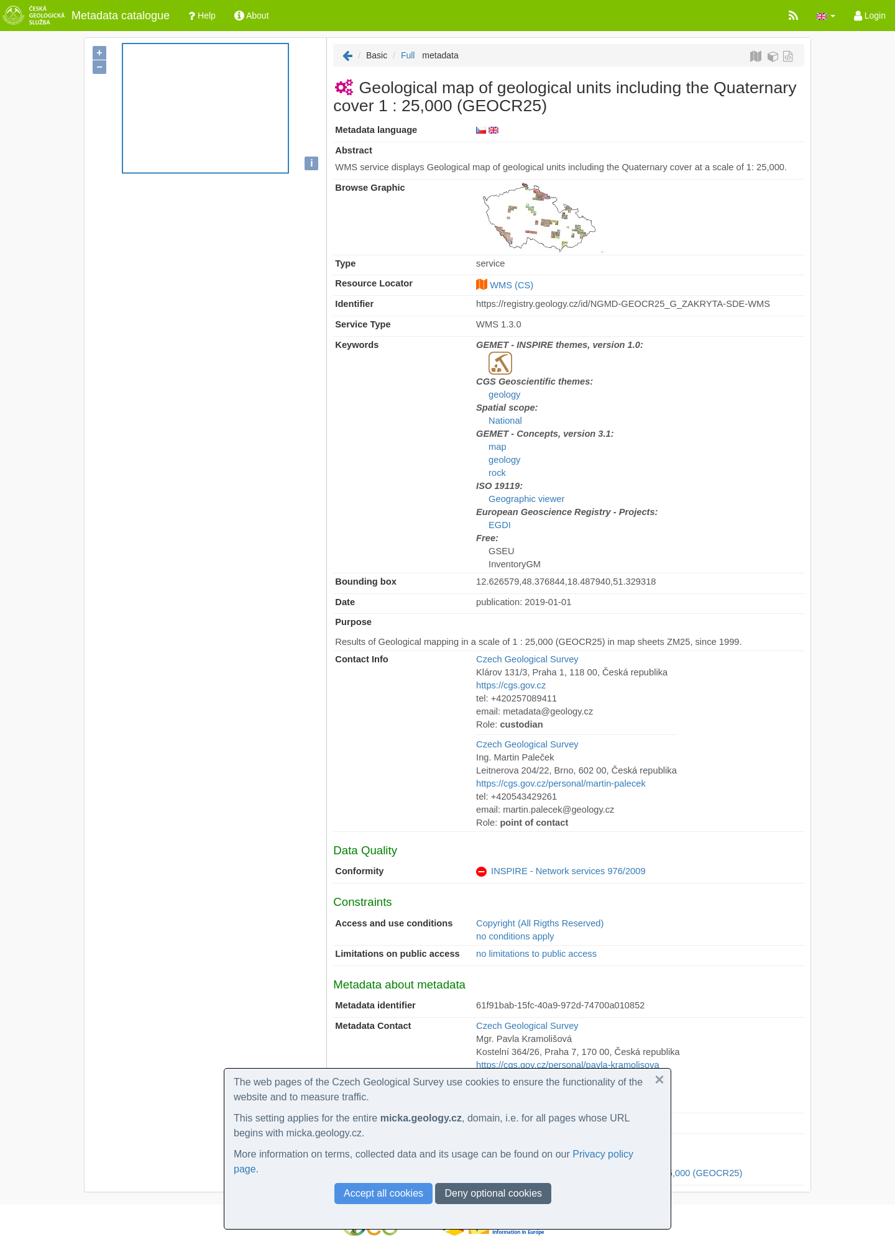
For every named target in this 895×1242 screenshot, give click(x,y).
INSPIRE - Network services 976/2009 (568, 871)
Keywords (357, 345)
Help (202, 16)
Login (870, 16)
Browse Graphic (370, 188)
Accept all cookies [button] (383, 1193)
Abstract (353, 150)
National (505, 421)
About (251, 16)
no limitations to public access (536, 954)
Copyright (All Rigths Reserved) (540, 923)
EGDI (500, 525)
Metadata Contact (373, 1026)
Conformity (359, 871)
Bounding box (366, 582)
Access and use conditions (393, 923)
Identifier (354, 304)
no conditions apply (515, 936)
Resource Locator (374, 283)
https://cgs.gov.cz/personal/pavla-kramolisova (567, 1065)
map (498, 447)
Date (345, 602)
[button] (826, 15)
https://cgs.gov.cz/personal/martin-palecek (561, 783)
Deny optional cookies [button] (493, 1193)
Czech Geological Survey (527, 659)
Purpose (353, 622)
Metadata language (376, 130)
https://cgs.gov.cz (511, 685)
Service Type (362, 324)
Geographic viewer (526, 499)
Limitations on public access (397, 954)
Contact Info (361, 659)
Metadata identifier (375, 1005)
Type (345, 263)
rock (497, 473)
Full (408, 55)
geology (504, 395)
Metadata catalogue (85, 15)
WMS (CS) (511, 285)
